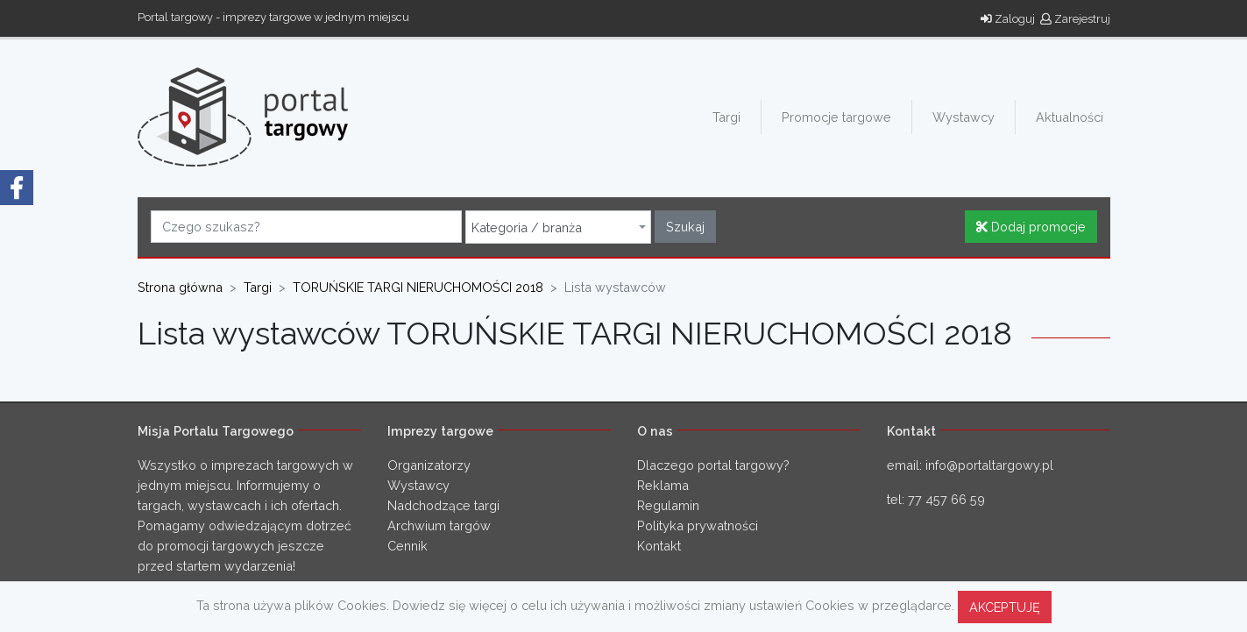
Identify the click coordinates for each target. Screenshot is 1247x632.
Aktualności (1069, 117)
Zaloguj (1008, 18)
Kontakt (659, 545)
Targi (726, 117)
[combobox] (558, 227)
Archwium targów (439, 525)
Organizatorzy (429, 465)
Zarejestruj (1075, 18)
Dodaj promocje (1031, 226)
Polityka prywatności (697, 525)
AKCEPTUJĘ (1004, 607)
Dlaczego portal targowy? (713, 465)
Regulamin (668, 505)
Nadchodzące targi (443, 505)
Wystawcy (963, 117)
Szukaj (685, 226)
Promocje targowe (836, 117)
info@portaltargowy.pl (989, 465)
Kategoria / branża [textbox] (526, 228)
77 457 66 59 (946, 499)
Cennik (407, 545)
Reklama (663, 485)
